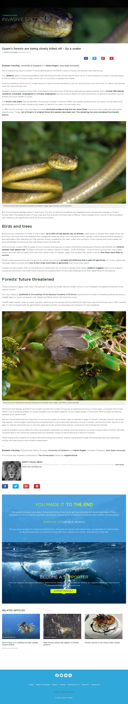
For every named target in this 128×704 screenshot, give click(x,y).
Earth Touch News (11, 52)
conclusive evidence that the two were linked (66, 109)
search (125, 4)
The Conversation (46, 455)
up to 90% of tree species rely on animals (65, 234)
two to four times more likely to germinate (48, 263)
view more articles (9, 648)
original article (70, 455)
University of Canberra (31, 66)
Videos (55, 684)
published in (47, 294)
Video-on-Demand (43, 684)
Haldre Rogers (52, 66)
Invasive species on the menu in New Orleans (102, 642)
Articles (63, 684)
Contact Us (95, 684)
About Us (85, 684)
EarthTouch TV (74, 684)
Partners (57, 692)
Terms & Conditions (67, 692)
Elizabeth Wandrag (11, 66)
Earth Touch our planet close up (64, 4)
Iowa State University (69, 66)
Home (31, 684)
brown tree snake (14, 102)
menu (3, 4)
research (10, 76)
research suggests (95, 268)
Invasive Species (23, 19)
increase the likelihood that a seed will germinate (83, 260)
